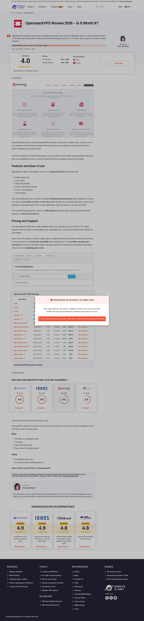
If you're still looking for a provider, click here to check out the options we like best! (72, 319)
